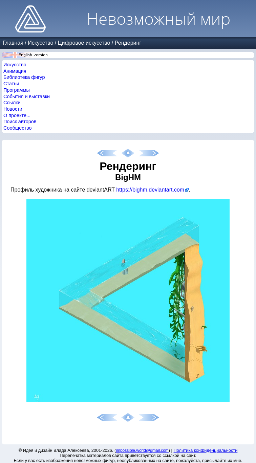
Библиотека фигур (24, 77)
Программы (16, 90)
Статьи (11, 83)
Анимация (14, 71)
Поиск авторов (19, 121)
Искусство (40, 43)
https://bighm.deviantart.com (150, 190)
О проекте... (16, 115)
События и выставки (26, 96)
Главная (13, 43)
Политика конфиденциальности (206, 450)
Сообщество (17, 128)
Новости (12, 109)
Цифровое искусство (84, 43)
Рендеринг (128, 43)
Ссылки (12, 102)
